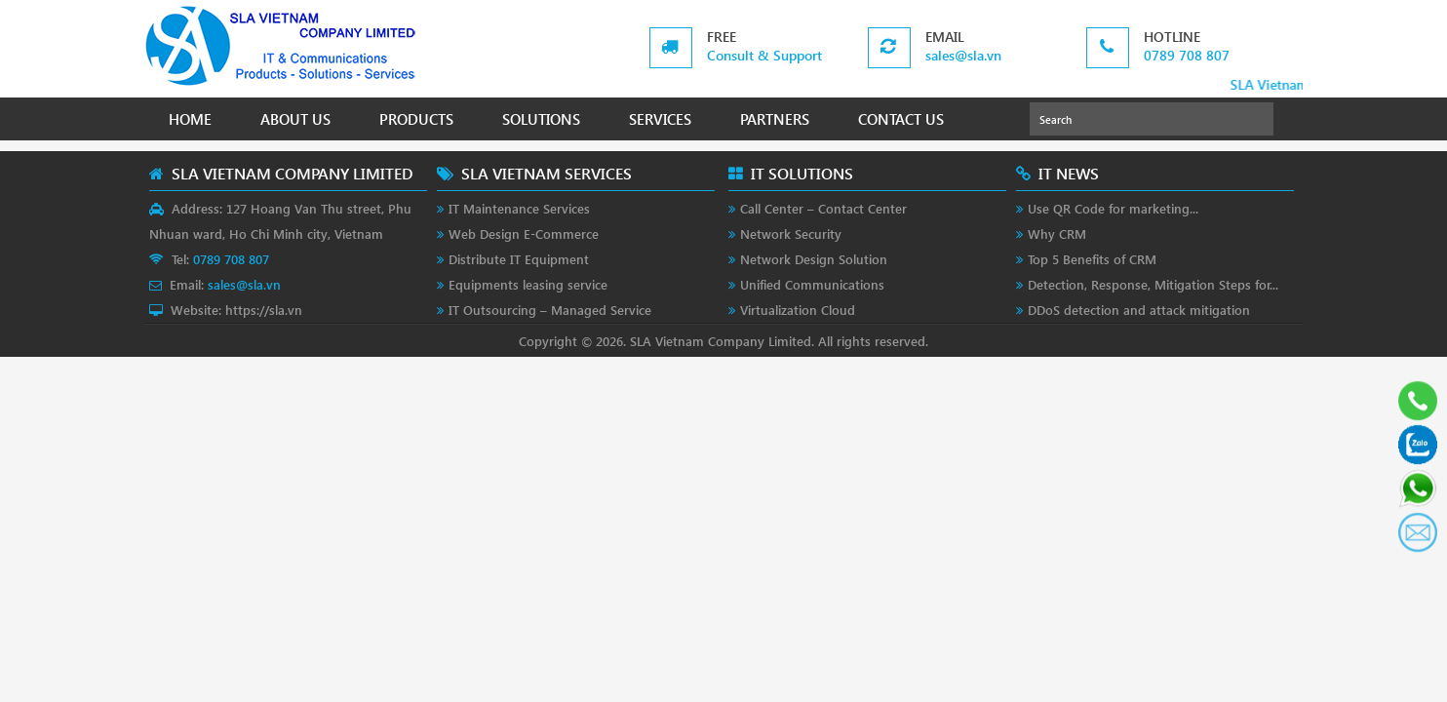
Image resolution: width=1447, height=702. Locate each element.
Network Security (790, 233)
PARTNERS (774, 119)
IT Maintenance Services (519, 208)
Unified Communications (812, 284)
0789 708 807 (1187, 55)
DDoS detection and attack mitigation (1139, 309)
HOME (190, 119)
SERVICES (660, 119)
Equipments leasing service (528, 284)
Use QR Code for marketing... (1113, 208)
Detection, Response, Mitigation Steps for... (1153, 284)
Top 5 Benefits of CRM (1092, 259)
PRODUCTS (416, 119)
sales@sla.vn (963, 55)
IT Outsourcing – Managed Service (550, 309)
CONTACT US (901, 119)
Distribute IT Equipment (519, 259)
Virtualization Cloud (797, 309)
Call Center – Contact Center (823, 208)
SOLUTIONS (541, 119)
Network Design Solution (813, 259)
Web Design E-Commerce (524, 233)
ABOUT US (295, 119)
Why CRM (1057, 233)
